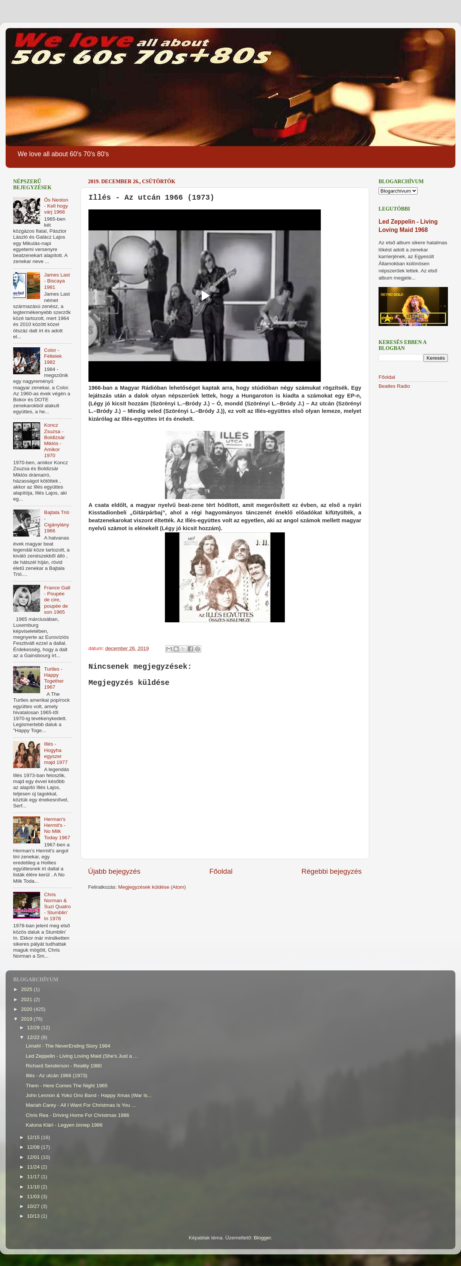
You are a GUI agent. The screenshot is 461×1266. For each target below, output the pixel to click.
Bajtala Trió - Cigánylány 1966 (56, 522)
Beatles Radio (394, 386)
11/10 (34, 1187)
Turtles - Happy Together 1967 (54, 678)
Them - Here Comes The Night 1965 (67, 1085)
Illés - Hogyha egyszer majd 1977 (55, 753)
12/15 (34, 1137)
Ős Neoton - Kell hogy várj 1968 (56, 206)
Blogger (262, 1238)
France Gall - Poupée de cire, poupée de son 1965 (57, 600)
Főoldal (221, 871)
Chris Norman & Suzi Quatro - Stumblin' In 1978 (57, 907)
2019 (27, 1019)
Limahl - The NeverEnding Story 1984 (68, 1046)
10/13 (34, 1216)
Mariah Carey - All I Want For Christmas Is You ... (81, 1105)
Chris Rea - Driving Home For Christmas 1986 (77, 1115)
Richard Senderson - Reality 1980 (64, 1066)
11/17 (34, 1176)
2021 (27, 999)
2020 (27, 1009)
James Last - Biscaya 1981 (57, 281)
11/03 (34, 1196)
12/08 (34, 1147)
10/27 (34, 1206)
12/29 (34, 1027)
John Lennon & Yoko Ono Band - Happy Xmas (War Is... (89, 1095)
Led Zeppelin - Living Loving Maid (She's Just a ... (82, 1056)
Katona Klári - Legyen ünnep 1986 (64, 1125)
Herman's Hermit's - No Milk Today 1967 (57, 828)
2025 (27, 989)
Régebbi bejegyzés (331, 871)
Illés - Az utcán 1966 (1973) (56, 1075)
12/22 (34, 1037)
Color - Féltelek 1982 (52, 356)
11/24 (34, 1167)
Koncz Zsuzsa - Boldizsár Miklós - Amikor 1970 (54, 440)
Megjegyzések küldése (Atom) (152, 887)
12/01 (34, 1157)
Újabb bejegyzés (114, 871)
